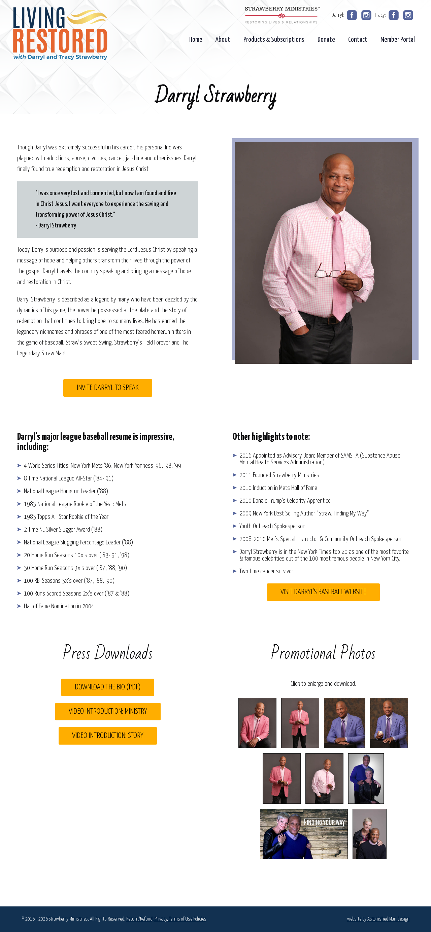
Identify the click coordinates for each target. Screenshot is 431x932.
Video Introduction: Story (107, 736)
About (223, 39)
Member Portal (397, 39)
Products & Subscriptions (273, 39)
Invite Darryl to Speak (108, 388)
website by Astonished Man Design (378, 919)
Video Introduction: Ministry (108, 711)
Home (195, 39)
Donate (326, 39)
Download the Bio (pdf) (108, 687)
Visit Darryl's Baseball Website (323, 592)
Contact (357, 39)
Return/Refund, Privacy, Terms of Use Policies (166, 919)
